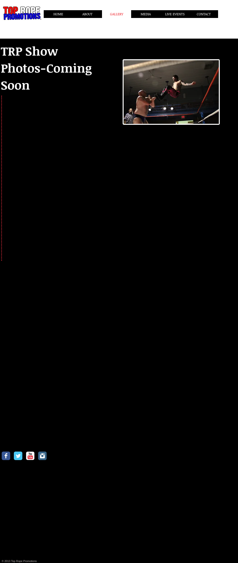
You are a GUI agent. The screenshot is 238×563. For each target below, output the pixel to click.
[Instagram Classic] (42, 456)
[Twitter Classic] (18, 456)
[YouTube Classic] (30, 456)
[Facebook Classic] (6, 456)
